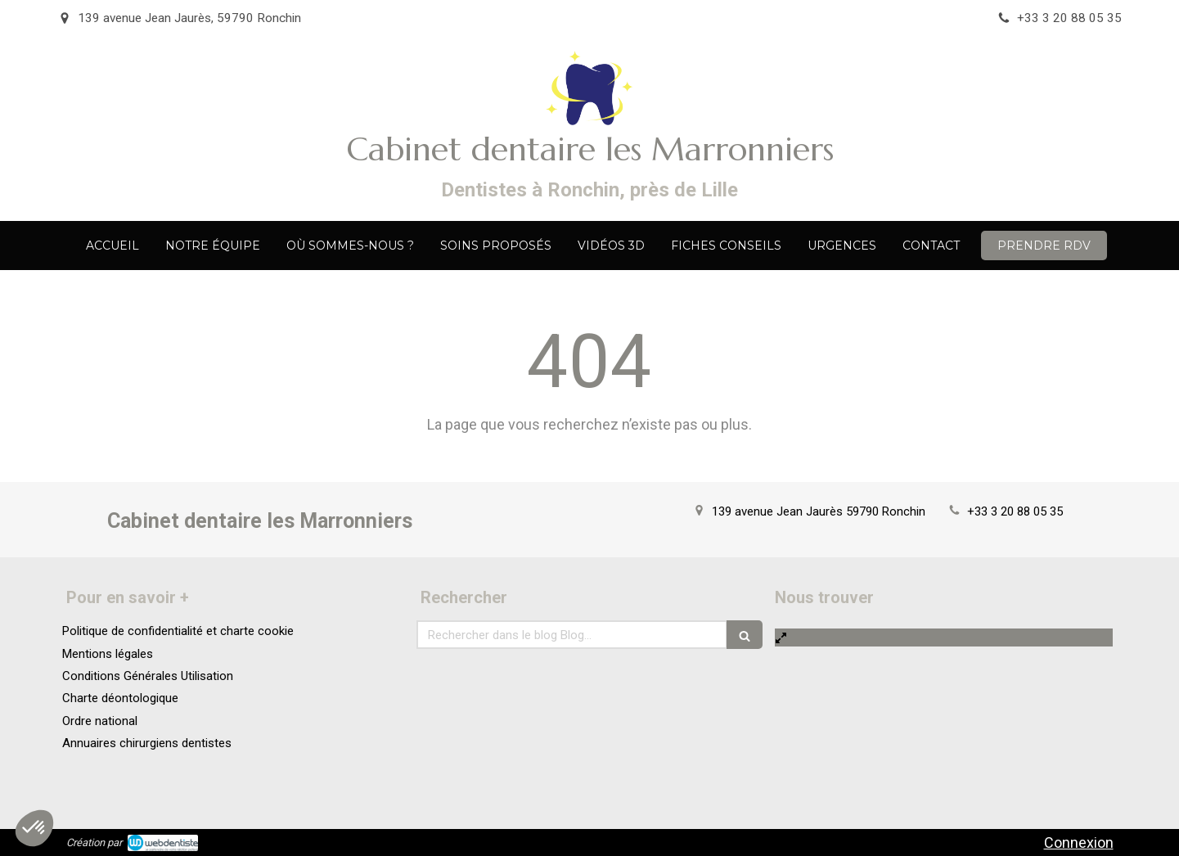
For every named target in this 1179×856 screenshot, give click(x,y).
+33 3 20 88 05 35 (1015, 511)
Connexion (1079, 842)
